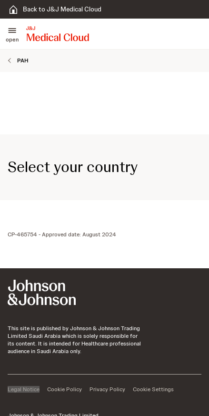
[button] (12, 34)
